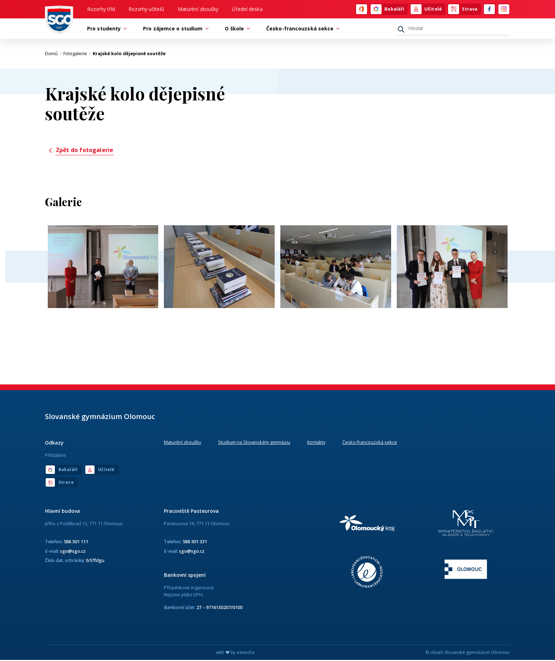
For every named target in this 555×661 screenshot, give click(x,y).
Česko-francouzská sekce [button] (301, 29)
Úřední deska (247, 9)
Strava (463, 10)
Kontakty (316, 443)
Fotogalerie (77, 55)
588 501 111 (76, 543)
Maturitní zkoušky (198, 9)
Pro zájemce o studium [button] (174, 29)
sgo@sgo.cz (73, 552)
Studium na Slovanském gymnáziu (254, 443)
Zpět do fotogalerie (81, 151)
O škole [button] (236, 29)
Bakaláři (387, 10)
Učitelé (426, 10)
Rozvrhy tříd (101, 9)
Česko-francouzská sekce (369, 443)
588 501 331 (195, 543)
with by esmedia (235, 653)
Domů (53, 55)
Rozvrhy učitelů (146, 9)
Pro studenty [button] (105, 29)
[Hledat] (453, 29)
